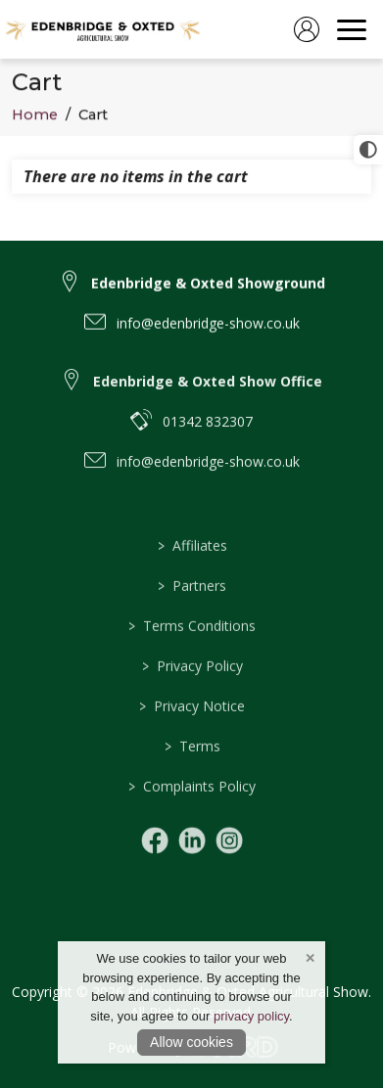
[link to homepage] (103, 29)
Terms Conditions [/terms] (192, 652)
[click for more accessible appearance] (368, 149)
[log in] (306, 29)
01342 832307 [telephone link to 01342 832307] (208, 439)
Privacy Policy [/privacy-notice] (191, 692)
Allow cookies (191, 1042)
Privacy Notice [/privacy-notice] (192, 732)
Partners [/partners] (192, 612)
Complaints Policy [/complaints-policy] (192, 812)
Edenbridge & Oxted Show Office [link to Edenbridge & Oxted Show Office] (207, 398)
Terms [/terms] (191, 772)
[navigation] (351, 29)
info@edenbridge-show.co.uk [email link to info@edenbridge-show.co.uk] (208, 334)
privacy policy (251, 1016)
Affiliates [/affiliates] (191, 572)
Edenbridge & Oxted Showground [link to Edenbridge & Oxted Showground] (208, 294)
